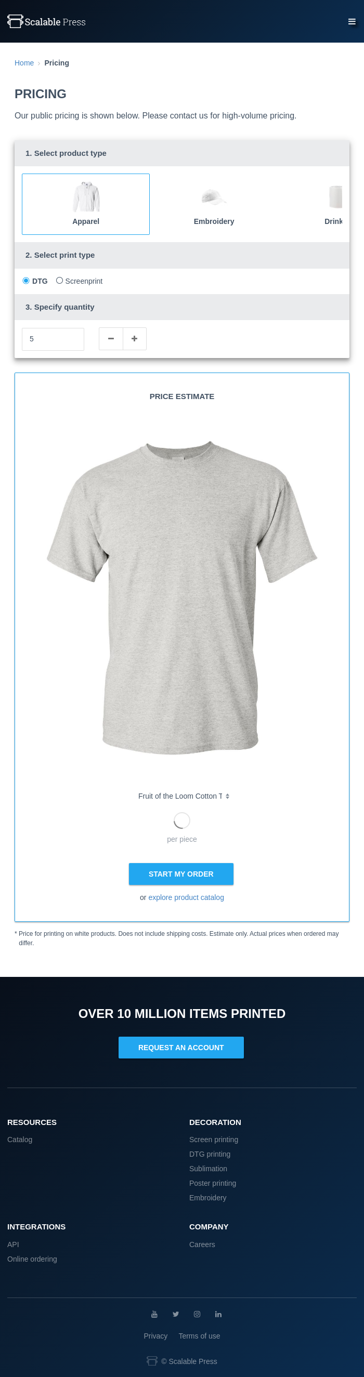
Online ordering (32, 1259)
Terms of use (199, 1336)
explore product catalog (186, 897)
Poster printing (212, 1183)
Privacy (155, 1336)
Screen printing (213, 1139)
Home (24, 63)
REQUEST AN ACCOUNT (181, 1047)
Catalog (19, 1139)
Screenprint (84, 281)
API (13, 1244)
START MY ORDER (181, 874)
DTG (40, 281)
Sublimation (208, 1168)
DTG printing (209, 1154)
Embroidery (208, 1198)
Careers (202, 1244)
